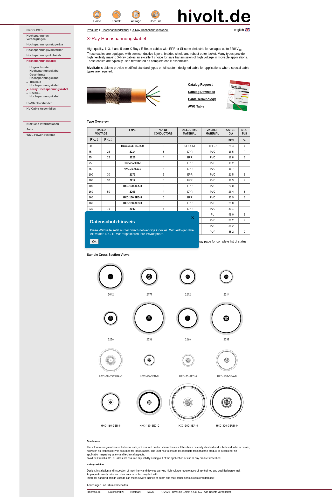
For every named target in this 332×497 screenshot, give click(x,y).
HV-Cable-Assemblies (41, 108)
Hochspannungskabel (41, 60)
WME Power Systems (40, 134)
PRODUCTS (34, 30)
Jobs (29, 129)
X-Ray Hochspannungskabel (49, 89)
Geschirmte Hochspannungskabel (44, 76)
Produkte (92, 29)
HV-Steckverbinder (39, 103)
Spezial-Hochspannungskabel (44, 94)
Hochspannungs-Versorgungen (38, 37)
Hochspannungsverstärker (44, 49)
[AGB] (150, 492)
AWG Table (196, 106)
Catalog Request (200, 84)
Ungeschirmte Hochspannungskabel (44, 69)
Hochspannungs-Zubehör (43, 55)
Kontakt (116, 21)
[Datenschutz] (115, 492)
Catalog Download (201, 92)
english (239, 30)
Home (97, 21)
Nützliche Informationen (42, 123)
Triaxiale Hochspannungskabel (44, 83)
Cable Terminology (202, 99)
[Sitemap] (135, 492)
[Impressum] (94, 492)
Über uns (155, 21)
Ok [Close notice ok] (94, 242)
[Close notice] (193, 217)
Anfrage (136, 21)
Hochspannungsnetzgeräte (44, 44)
